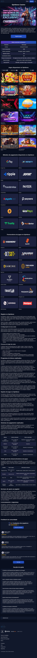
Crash (23, 70)
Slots (32, 70)
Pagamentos (3, 646)
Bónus (2, 640)
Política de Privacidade (5, 638)
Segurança (3, 648)
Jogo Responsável (4, 637)
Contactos (3, 643)
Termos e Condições (4, 635)
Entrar (27, 1)
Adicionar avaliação (18, 527)
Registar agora (18, 36)
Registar (31, 1)
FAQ (1, 645)
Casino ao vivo (14, 70)
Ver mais (18, 562)
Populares (5, 70)
